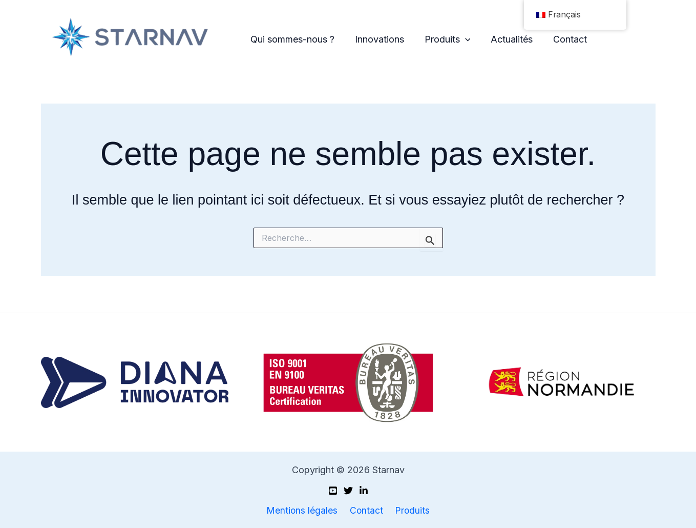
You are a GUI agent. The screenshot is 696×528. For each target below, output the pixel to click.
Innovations (377, 39)
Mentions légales (304, 510)
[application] (460, 39)
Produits (443, 39)
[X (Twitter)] (348, 490)
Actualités (505, 39)
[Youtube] (333, 490)
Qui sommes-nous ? (292, 39)
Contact (561, 39)
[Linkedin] (363, 490)
